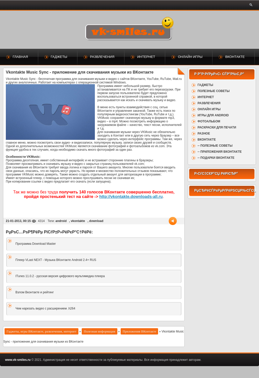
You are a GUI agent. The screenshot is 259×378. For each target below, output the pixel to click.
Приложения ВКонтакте (139, 331)
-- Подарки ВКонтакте (216, 158)
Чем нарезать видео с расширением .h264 (45, 308)
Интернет (146, 57)
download (96, 221)
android (61, 221)
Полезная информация (99, 331)
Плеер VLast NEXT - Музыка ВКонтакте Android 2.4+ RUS (55, 260)
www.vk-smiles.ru (18, 360)
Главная (20, 57)
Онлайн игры (190, 57)
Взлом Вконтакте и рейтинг (34, 292)
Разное (204, 133)
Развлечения (102, 57)
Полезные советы (214, 91)
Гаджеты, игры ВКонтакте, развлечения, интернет (41, 331)
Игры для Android (213, 115)
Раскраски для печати (217, 127)
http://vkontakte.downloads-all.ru (131, 196)
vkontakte (78, 221)
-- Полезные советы (215, 145)
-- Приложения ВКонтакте (220, 151)
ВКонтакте (235, 57)
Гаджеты (59, 57)
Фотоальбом (209, 121)
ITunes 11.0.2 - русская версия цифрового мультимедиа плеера (60, 276)
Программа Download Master (35, 244)
